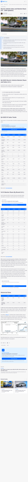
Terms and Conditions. (16, 287)
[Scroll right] (26, 379)
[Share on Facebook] (21, 13)
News (7, 345)
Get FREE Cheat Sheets (14, 204)
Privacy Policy (11, 287)
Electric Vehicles (6, 4)
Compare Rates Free (14, 129)
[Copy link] (26, 13)
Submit (14, 286)
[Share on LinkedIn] (24, 13)
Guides (2, 4)
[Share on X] (23, 13)
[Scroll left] (25, 379)
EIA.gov (7, 314)
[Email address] (14, 284)
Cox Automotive (9, 188)
